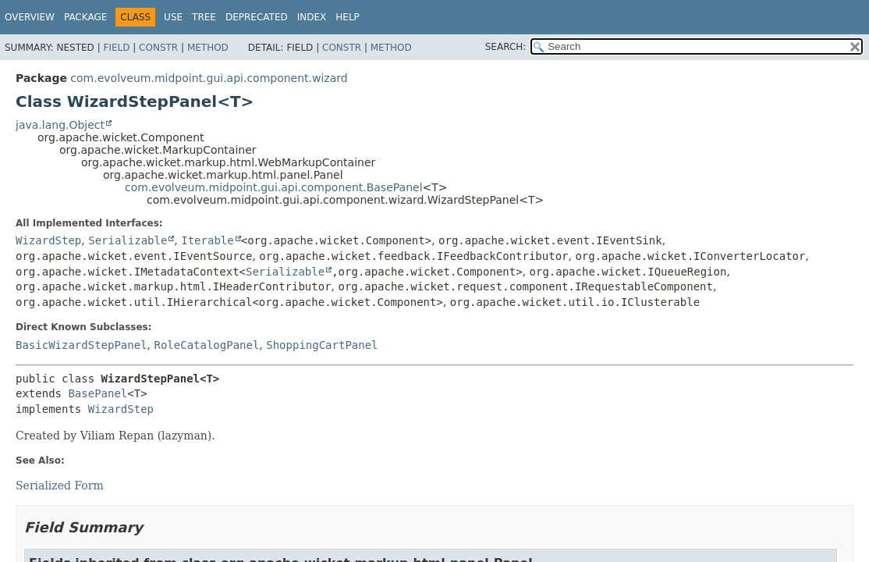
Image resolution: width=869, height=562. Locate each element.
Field (116, 47)
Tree (204, 17)
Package (85, 17)
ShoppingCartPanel (322, 345)
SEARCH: (506, 46)
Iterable (207, 240)
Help (347, 17)
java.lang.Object (60, 125)
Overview (30, 17)
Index (312, 17)
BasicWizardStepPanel (81, 345)
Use (173, 17)
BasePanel (97, 393)
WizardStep (48, 240)
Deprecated (256, 17)
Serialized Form (60, 485)
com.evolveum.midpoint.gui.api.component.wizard (208, 78)
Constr (158, 47)
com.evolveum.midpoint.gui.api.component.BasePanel (274, 187)
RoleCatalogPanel (206, 345)
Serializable (127, 240)
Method (208, 47)
